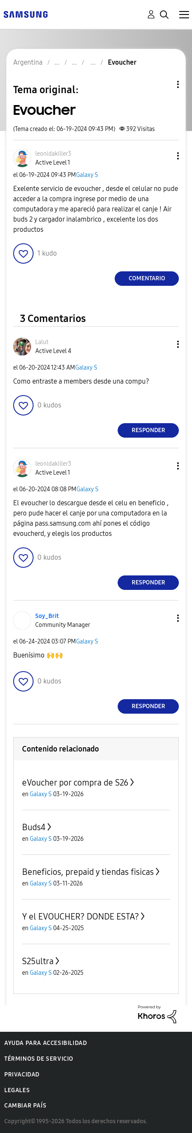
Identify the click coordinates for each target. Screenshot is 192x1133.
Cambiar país (25, 1105)
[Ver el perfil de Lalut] (41, 342)
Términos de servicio (38, 1058)
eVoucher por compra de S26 (75, 782)
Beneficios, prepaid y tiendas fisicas (88, 872)
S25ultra (38, 961)
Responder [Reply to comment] (148, 430)
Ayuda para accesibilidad (45, 1043)
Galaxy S (87, 175)
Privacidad (22, 1074)
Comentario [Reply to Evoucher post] (147, 278)
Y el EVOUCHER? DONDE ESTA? (80, 916)
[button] (164, 155)
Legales (17, 1090)
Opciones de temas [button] (163, 84)
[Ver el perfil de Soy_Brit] (47, 616)
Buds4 (33, 827)
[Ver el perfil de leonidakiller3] (53, 153)
